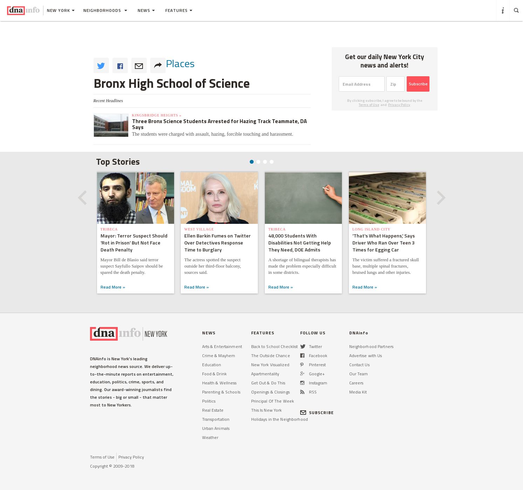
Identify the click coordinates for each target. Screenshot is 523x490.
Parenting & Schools (221, 392)
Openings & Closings (270, 392)
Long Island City (371, 229)
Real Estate (212, 410)
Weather (210, 437)
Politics (209, 401)
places (180, 63)
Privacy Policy (399, 104)
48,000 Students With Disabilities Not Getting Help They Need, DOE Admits (299, 242)
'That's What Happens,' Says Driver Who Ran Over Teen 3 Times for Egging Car (383, 242)
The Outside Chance (270, 355)
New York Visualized (270, 364)
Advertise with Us (365, 355)
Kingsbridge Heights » (157, 115)
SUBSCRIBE (317, 412)
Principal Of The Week (272, 401)
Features (178, 10)
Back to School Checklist (274, 346)
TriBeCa (109, 229)
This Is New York (266, 410)
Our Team (358, 373)
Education (211, 364)
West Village (199, 229)
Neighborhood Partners (371, 346)
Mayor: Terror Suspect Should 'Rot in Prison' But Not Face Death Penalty (133, 242)
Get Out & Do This (268, 382)
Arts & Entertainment (222, 346)
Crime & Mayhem (218, 355)
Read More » (112, 287)
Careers (356, 382)
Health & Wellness (219, 382)
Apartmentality (265, 373)
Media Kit (358, 392)
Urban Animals (216, 428)
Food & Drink (214, 373)
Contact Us (359, 364)
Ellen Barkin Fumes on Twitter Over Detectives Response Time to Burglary (217, 242)
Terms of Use (369, 104)
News (146, 10)
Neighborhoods (105, 10)
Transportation (216, 419)
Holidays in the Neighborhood (279, 419)
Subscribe (418, 83)
